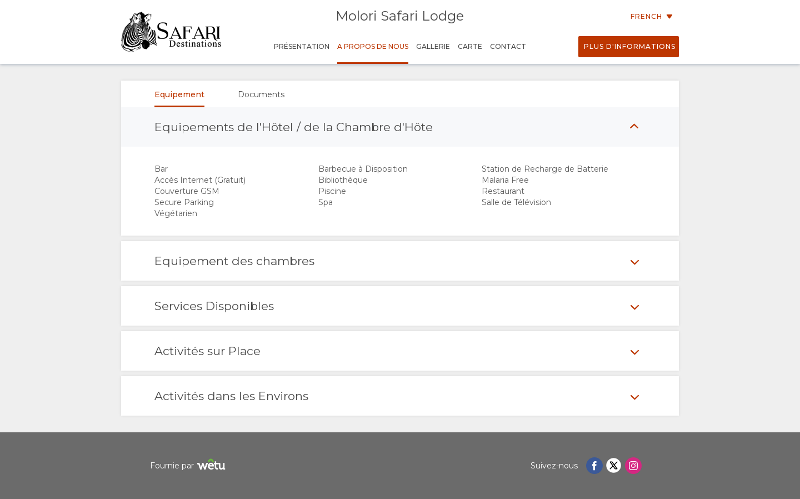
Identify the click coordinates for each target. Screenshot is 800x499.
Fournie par (189, 466)
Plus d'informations (630, 46)
